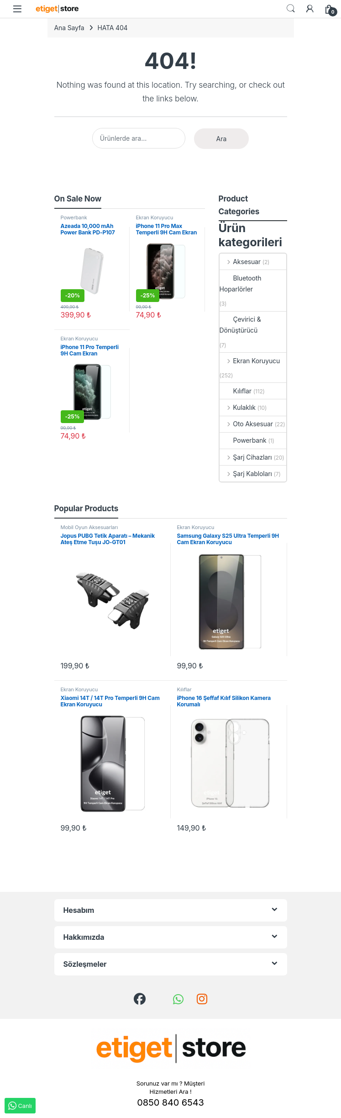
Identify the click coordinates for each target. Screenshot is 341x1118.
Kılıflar (236, 391)
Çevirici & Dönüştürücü (240, 324)
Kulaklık (238, 407)
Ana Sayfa (69, 28)
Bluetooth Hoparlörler (241, 283)
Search (291, 9)
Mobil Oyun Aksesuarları (89, 527)
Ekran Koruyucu (154, 217)
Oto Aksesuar (246, 424)
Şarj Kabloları (246, 473)
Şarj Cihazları (246, 457)
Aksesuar (240, 261)
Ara (221, 139)
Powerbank (74, 217)
